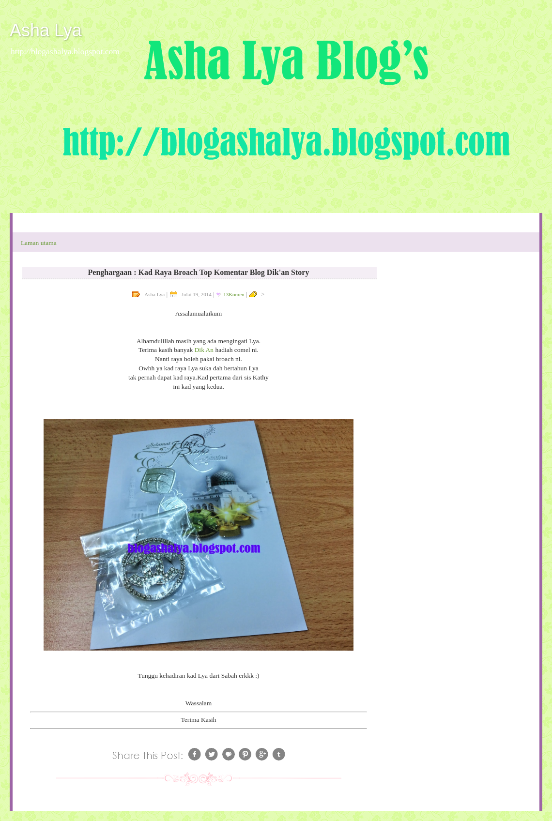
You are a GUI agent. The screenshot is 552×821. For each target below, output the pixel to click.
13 (233, 294)
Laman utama (39, 242)
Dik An (205, 349)
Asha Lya (46, 30)
